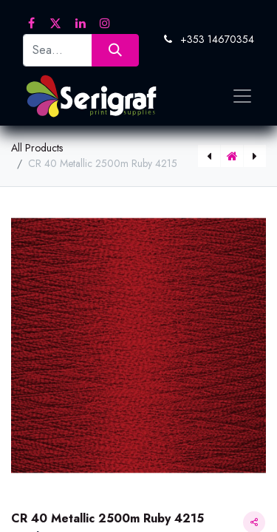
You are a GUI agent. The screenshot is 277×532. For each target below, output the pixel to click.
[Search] (115, 50)
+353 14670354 (217, 39)
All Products (37, 147)
